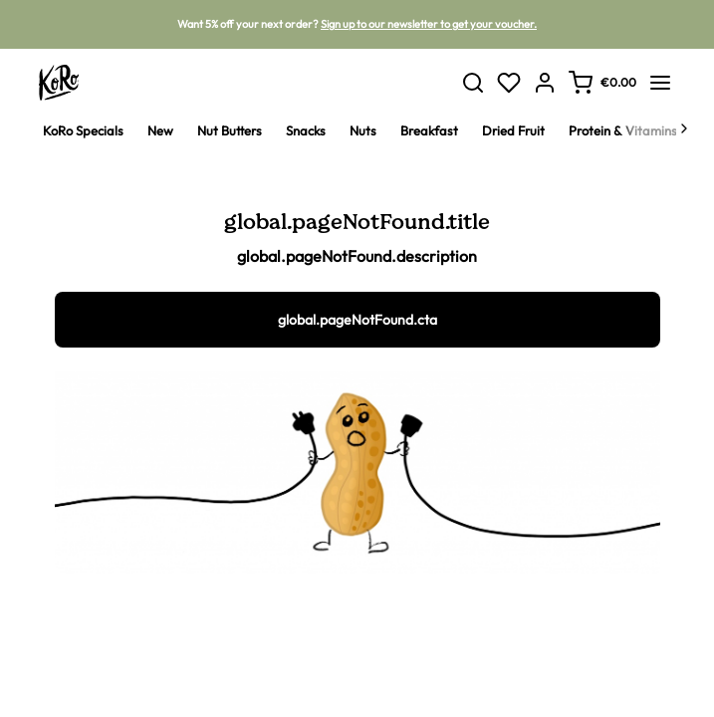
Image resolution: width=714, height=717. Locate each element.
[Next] (684, 130)
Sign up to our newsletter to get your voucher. (429, 24)
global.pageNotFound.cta (357, 320)
